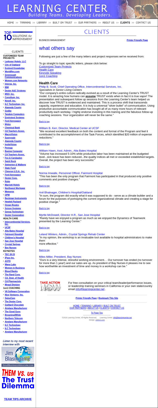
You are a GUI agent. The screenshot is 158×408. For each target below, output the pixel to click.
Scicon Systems (13, 208)
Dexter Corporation (14, 215)
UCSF (8, 227)
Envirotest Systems (14, 117)
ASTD (8, 261)
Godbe (8, 111)
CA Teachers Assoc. (15, 131)
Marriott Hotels (12, 185)
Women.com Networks (16, 80)
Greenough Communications (13, 76)
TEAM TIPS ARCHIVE (18, 399)
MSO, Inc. (9, 94)
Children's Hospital (14, 237)
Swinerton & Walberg (15, 165)
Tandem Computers (14, 114)
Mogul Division (12, 285)
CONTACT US (117, 308)
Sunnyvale (10, 138)
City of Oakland (12, 65)
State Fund (10, 168)
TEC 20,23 (10, 254)
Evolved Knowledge (15, 68)
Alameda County (13, 107)
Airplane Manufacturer (16, 308)
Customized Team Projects (55, 66)
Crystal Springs (12, 244)
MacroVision (11, 134)
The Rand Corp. (12, 274)
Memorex (9, 191)
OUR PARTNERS (78, 308)
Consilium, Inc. (12, 97)
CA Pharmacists (13, 281)
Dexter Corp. (11, 178)
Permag (9, 148)
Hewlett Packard (13, 202)
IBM (7, 87)
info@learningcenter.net (90, 289)
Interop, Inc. (11, 84)
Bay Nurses (10, 248)
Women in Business (15, 268)
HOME (76, 306)
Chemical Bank (12, 128)
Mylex (8, 124)
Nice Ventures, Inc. (14, 295)
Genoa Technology (14, 212)
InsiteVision (11, 144)
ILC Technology (12, 325)
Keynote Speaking (50, 72)
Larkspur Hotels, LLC (15, 61)
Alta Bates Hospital (14, 231)
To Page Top (97, 313)
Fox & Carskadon (13, 158)
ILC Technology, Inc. (15, 104)
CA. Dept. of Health (14, 278)
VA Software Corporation (17, 291)
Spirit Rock (10, 161)
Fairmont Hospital (14, 234)
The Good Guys (12, 311)
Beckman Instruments (16, 198)
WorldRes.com (12, 71)
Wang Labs (10, 264)
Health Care (46, 69)
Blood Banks (11, 271)
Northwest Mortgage (15, 188)
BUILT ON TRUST (112, 306)
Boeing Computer (13, 151)
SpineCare (10, 298)
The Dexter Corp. (13, 301)
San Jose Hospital (14, 241)
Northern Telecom (14, 318)
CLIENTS (104, 308)
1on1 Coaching (48, 76)
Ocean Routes (12, 205)
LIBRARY (97, 306)
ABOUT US (93, 308)
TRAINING (86, 306)
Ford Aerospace (13, 121)
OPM (7, 195)
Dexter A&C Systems (15, 91)
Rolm (7, 181)
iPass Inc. (9, 258)
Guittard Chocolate (14, 305)
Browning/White (13, 315)
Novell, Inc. (10, 101)
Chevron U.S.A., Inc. (15, 171)
